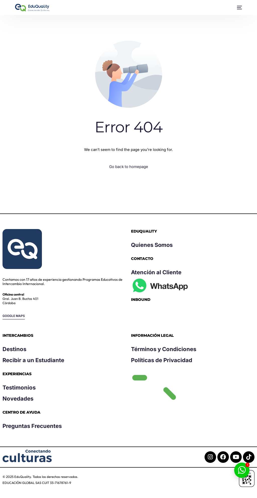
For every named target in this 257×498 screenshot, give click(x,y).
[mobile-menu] (238, 7)
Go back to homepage (128, 166)
